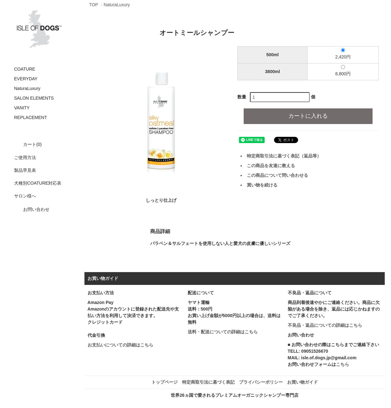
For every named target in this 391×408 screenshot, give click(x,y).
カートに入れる (308, 116)
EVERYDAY (26, 78)
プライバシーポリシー (261, 382)
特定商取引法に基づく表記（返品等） (284, 155)
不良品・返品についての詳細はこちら (325, 325)
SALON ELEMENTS (34, 98)
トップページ (164, 382)
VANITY (22, 107)
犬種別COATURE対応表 (37, 183)
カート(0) (28, 144)
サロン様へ (25, 195)
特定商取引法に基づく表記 (208, 382)
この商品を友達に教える (271, 165)
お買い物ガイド (302, 382)
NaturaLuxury (27, 88)
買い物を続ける (262, 184)
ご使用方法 (25, 157)
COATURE (24, 69)
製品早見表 (25, 170)
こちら (342, 364)
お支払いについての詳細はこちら (120, 344)
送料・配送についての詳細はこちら (223, 331)
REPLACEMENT (30, 117)
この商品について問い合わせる (277, 175)
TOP (93, 4)
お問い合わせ (31, 209)
